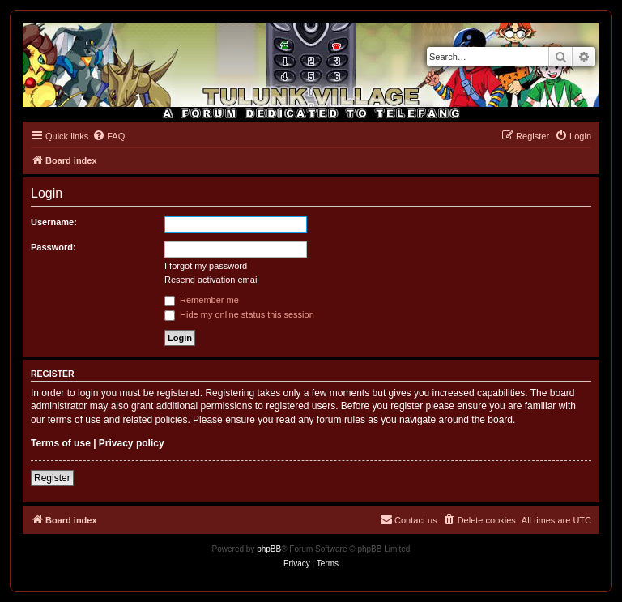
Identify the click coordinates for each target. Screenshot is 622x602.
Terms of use (61, 443)
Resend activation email (211, 279)
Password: (53, 247)
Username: (54, 222)
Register (52, 478)
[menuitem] (108, 136)
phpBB (269, 548)
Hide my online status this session (239, 314)
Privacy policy (131, 443)
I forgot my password (205, 266)
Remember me (201, 300)
